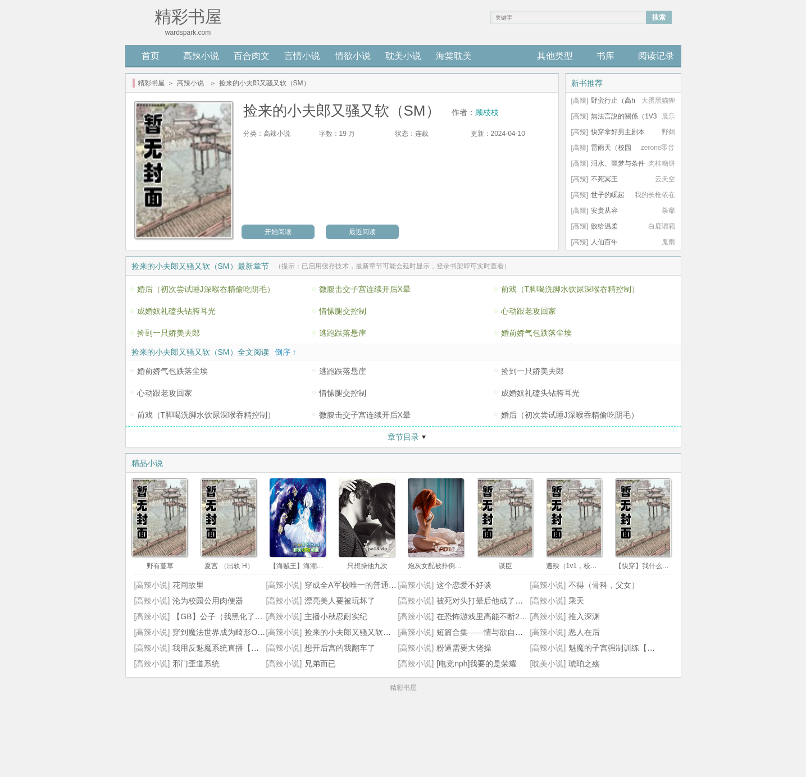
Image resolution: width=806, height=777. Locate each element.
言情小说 (302, 56)
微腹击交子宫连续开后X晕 (365, 289)
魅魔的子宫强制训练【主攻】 (619, 647)
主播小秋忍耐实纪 (335, 616)
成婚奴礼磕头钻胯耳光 (176, 311)
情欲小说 (353, 56)
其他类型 (555, 56)
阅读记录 (656, 56)
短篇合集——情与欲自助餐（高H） (498, 632)
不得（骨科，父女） (603, 585)
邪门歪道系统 (196, 663)
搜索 (659, 17)
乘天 (576, 600)
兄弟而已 (320, 663)
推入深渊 (584, 616)
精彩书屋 (151, 83)
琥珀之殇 (584, 663)
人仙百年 (604, 242)
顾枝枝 (487, 112)
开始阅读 (278, 232)
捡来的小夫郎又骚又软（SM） (357, 632)
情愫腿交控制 (342, 311)
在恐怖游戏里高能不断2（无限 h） (496, 616)
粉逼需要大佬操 (463, 647)
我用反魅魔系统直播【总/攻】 (224, 647)
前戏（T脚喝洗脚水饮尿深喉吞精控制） (570, 289)
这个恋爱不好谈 (463, 585)
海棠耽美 (454, 56)
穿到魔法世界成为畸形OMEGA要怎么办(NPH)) (254, 632)
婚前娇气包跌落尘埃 (536, 332)
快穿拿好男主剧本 (618, 132)
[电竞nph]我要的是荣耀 (476, 663)
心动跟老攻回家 (528, 311)
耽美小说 (403, 56)
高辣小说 (201, 56)
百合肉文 (252, 56)
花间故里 (188, 585)
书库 (605, 56)
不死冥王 (604, 179)
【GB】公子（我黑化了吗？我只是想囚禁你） (252, 616)
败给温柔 (604, 226)
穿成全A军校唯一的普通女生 (354, 585)
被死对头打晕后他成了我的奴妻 (491, 600)
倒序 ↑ (286, 352)
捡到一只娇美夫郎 (168, 332)
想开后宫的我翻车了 (339, 647)
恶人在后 (584, 632)
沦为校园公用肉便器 (207, 600)
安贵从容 (604, 210)
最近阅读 (362, 232)
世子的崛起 (608, 195)
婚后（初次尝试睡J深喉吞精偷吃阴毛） (206, 289)
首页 (151, 56)
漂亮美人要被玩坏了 (339, 600)
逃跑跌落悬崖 (342, 332)
